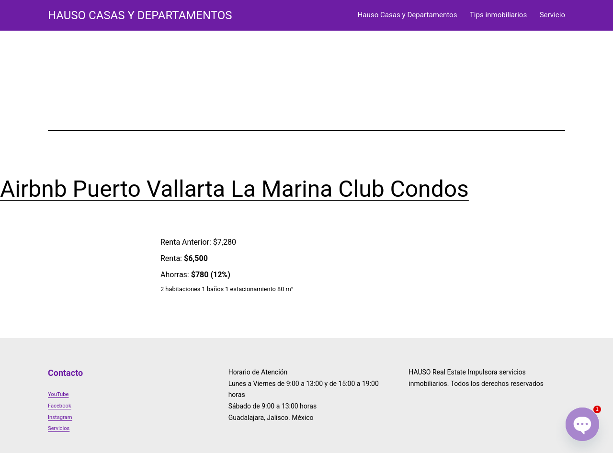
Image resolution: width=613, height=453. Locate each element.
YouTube (58, 394)
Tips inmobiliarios (498, 15)
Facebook (59, 406)
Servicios (58, 428)
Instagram (60, 417)
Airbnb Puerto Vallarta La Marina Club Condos (234, 189)
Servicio (552, 15)
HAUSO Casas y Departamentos (140, 15)
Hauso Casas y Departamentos (407, 15)
